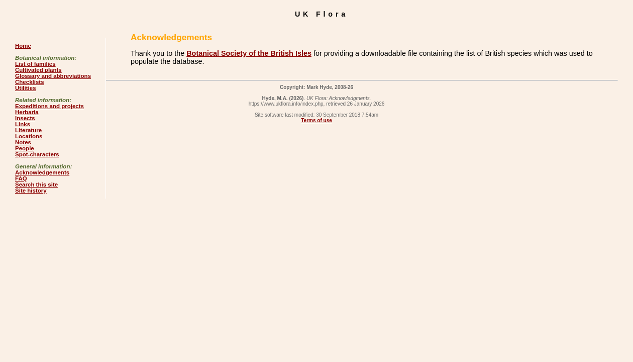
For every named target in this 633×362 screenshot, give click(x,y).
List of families (35, 64)
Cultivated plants (38, 70)
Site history (31, 191)
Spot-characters (37, 154)
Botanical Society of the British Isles (248, 53)
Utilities (25, 88)
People (24, 148)
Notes (23, 142)
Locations (28, 136)
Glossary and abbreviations (53, 76)
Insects (25, 118)
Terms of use (316, 120)
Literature (28, 130)
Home (23, 46)
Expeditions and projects (49, 106)
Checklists (29, 82)
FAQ (21, 178)
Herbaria (27, 112)
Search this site (36, 185)
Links (22, 124)
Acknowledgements (42, 172)
